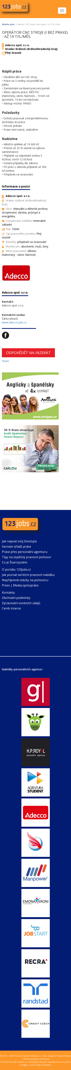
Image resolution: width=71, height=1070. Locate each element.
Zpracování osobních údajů (21, 603)
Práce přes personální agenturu (24, 552)
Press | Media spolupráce (20, 585)
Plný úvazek (13, 52)
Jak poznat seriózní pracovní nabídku (28, 575)
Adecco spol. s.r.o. (17, 45)
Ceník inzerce (11, 608)
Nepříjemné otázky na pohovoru (25, 580)
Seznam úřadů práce (16, 546)
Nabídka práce (8, 24)
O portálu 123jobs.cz (16, 569)
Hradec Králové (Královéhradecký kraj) (31, 49)
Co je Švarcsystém (14, 562)
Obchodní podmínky (16, 598)
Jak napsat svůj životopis (19, 541)
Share (5, 361)
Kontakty (8, 592)
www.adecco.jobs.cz (14, 322)
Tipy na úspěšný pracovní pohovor (26, 557)
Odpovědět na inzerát (28, 352)
